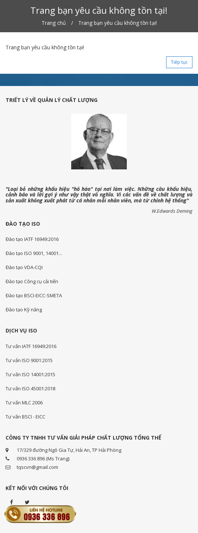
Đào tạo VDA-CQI (24, 267)
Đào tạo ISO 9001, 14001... (34, 253)
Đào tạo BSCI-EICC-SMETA (34, 295)
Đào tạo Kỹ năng (24, 309)
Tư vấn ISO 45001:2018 (30, 388)
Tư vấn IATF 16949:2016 (31, 346)
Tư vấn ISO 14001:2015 (30, 374)
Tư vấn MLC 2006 (24, 402)
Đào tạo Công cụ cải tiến (32, 281)
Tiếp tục (179, 62)
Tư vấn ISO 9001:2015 (29, 360)
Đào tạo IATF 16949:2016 (32, 239)
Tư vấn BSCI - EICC (25, 416)
